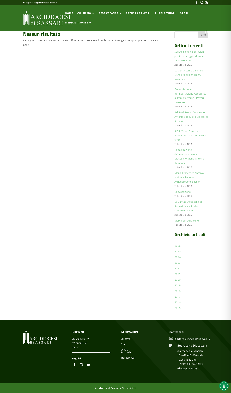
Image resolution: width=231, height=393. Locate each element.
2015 (177, 308)
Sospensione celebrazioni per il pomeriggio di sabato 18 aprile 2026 (190, 56)
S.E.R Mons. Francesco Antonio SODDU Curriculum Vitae (190, 135)
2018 (177, 291)
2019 (177, 285)
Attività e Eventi (138, 13)
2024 (177, 257)
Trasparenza (128, 357)
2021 (177, 274)
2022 (177, 268)
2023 (177, 262)
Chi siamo (84, 13)
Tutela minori (165, 13)
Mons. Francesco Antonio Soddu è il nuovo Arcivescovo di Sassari (189, 177)
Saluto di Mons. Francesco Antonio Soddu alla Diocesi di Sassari (191, 116)
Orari (184, 13)
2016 (177, 302)
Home (69, 13)
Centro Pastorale (126, 351)
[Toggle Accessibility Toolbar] (224, 386)
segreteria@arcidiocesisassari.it (192, 338)
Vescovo (125, 338)
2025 (177, 251)
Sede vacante (108, 13)
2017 (177, 296)
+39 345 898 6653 (187, 364)
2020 (177, 279)
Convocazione (182, 191)
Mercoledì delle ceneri (187, 220)
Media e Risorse (76, 22)
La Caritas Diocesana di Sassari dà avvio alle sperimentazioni (188, 206)
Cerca (203, 34)
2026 (177, 245)
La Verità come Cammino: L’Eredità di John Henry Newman (189, 75)
